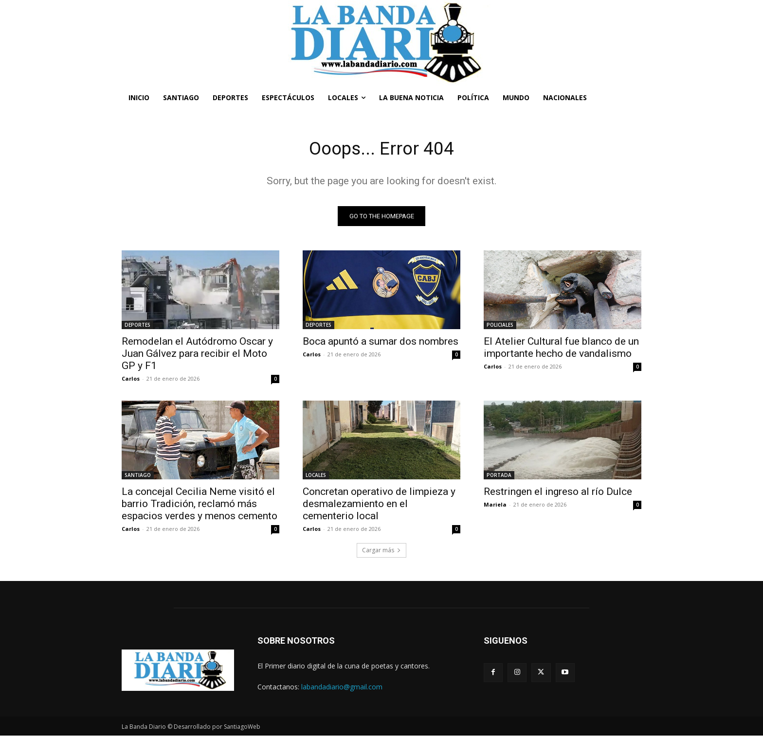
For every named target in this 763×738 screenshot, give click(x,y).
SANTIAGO (138, 477)
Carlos (131, 380)
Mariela (495, 506)
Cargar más (381, 552)
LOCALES (316, 477)
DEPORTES (137, 326)
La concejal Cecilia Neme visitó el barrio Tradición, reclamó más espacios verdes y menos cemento (199, 506)
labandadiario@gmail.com (341, 688)
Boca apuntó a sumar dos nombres (380, 343)
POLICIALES (500, 326)
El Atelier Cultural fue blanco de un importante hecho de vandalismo (561, 349)
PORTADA (499, 477)
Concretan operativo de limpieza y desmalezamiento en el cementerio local (379, 506)
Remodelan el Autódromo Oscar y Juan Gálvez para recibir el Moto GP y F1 (197, 355)
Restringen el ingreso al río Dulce (558, 493)
